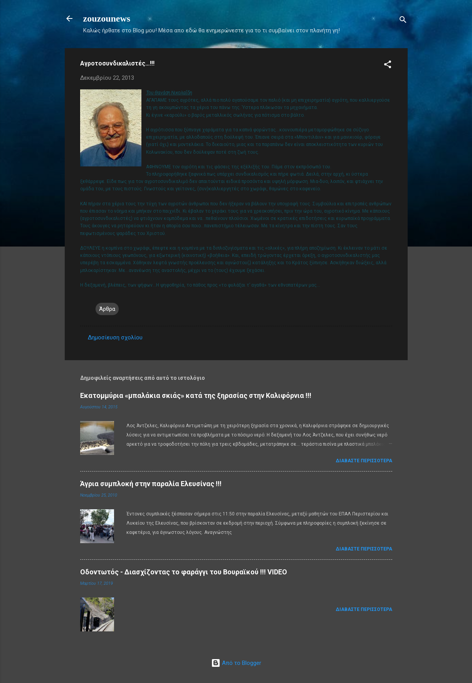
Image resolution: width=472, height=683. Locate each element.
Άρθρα (107, 308)
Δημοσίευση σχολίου (115, 337)
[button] (387, 66)
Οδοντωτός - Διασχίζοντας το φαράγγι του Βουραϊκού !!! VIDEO (183, 572)
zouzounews (107, 18)
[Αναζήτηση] (403, 21)
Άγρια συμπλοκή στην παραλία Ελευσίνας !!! (151, 484)
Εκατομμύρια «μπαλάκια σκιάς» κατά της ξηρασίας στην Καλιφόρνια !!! (195, 395)
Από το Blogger (236, 663)
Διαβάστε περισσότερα (364, 460)
